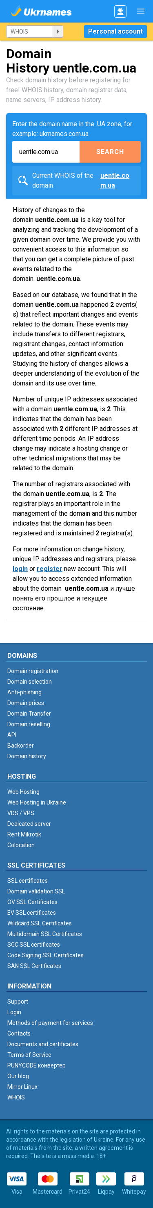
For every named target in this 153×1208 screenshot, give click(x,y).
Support (17, 1001)
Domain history (26, 756)
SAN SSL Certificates (34, 966)
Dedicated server (29, 823)
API (11, 735)
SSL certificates (27, 880)
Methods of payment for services (50, 1023)
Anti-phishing (24, 692)
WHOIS (16, 1097)
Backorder (20, 745)
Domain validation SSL (36, 891)
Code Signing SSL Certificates (45, 955)
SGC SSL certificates (33, 944)
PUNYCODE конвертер (36, 1065)
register (49, 569)
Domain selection (29, 681)
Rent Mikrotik (24, 834)
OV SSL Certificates (32, 902)
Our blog (18, 1076)
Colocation (21, 845)
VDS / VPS (20, 813)
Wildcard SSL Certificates (39, 923)
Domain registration (32, 671)
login (20, 569)
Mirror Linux (22, 1086)
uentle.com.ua (114, 180)
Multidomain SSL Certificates (44, 934)
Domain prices (25, 703)
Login (14, 1012)
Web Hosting (23, 792)
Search (110, 152)
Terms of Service (29, 1055)
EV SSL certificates (31, 912)
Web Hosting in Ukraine (36, 802)
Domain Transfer (29, 713)
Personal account (115, 31)
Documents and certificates (42, 1044)
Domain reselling (28, 724)
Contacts (19, 1033)
